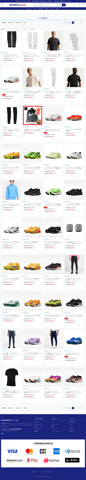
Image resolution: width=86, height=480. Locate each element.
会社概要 (36, 431)
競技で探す (41, 8)
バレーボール (54, 428)
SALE (58, 8)
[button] (83, 22)
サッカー (9, 28)
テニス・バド (54, 433)
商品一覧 (46, 8)
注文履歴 (71, 431)
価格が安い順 (10, 22)
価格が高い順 (18, 22)
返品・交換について (38, 428)
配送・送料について (38, 424)
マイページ (75, 4)
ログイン (71, 424)
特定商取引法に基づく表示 (36, 471)
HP (2, 433)
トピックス (52, 8)
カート (84, 4)
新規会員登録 (72, 422)
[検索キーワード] (48, 5)
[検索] (64, 5)
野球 (53, 426)
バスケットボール (55, 431)
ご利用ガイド (36, 422)
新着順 (24, 22)
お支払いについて (37, 426)
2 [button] (75, 22)
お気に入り (79, 4)
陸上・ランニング (16, 28)
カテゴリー (29, 8)
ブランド (35, 8)
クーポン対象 (30, 28)
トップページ (3, 11)
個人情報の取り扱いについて (49, 471)
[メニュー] (2, 5)
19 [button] (80, 22)
